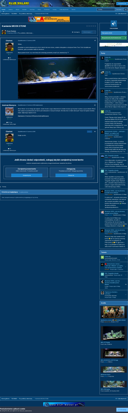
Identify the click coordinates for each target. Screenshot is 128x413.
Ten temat (118, 9)
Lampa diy (108, 57)
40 (9, 58)
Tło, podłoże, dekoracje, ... (26, 33)
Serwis (73, 9)
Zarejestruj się (122, 3)
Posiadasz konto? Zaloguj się (105, 3)
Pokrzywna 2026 (107, 33)
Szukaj (54, 9)
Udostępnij (76, 32)
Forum (3, 10)
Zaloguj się (71, 175)
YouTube (32, 9)
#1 (95, 40)
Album (17, 9)
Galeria (11, 9)
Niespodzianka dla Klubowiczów (111, 37)
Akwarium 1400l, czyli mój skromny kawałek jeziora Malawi (112, 282)
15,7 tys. (9, 122)
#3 (95, 131)
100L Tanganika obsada (111, 155)
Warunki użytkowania (26, 410)
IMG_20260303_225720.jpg (109, 360)
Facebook (47, 9)
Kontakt (24, 9)
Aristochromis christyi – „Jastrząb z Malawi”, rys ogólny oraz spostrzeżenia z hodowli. (115, 133)
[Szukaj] (106, 9)
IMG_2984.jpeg (105, 389)
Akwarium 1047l (105, 374)
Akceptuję (122, 409)
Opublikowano (113, 114)
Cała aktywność (64, 9)
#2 (95, 105)
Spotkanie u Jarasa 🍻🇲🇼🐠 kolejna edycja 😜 (114, 320)
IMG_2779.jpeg (105, 342)
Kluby (39, 9)
